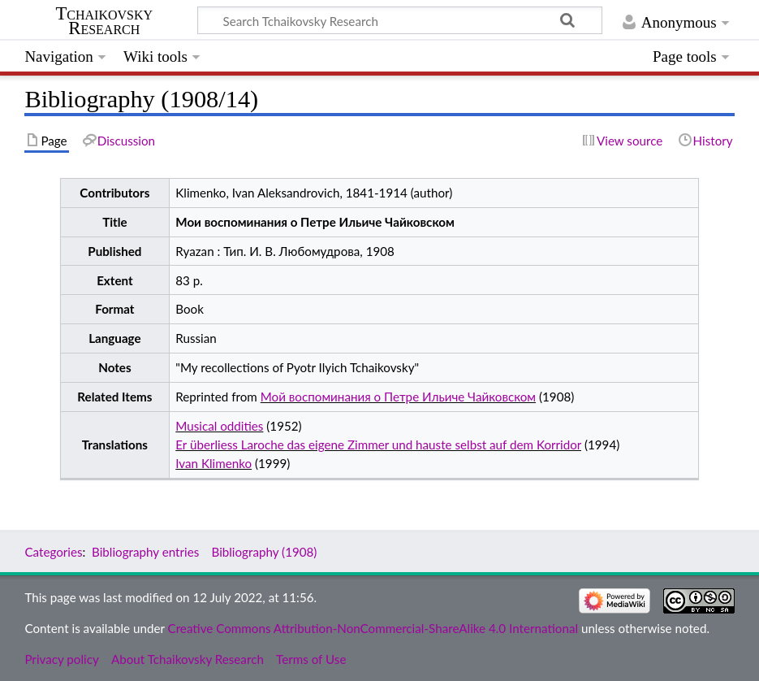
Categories (53, 551)
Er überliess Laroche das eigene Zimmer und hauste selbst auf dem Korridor (378, 444)
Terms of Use (311, 659)
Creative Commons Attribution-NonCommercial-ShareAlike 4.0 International (373, 628)
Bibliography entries (145, 551)
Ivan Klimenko (213, 463)
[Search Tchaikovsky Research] (400, 20)
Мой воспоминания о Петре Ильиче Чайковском (398, 396)
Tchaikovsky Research (104, 21)
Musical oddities (219, 426)
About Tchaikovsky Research (187, 659)
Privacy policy (61, 659)
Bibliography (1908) (264, 551)
